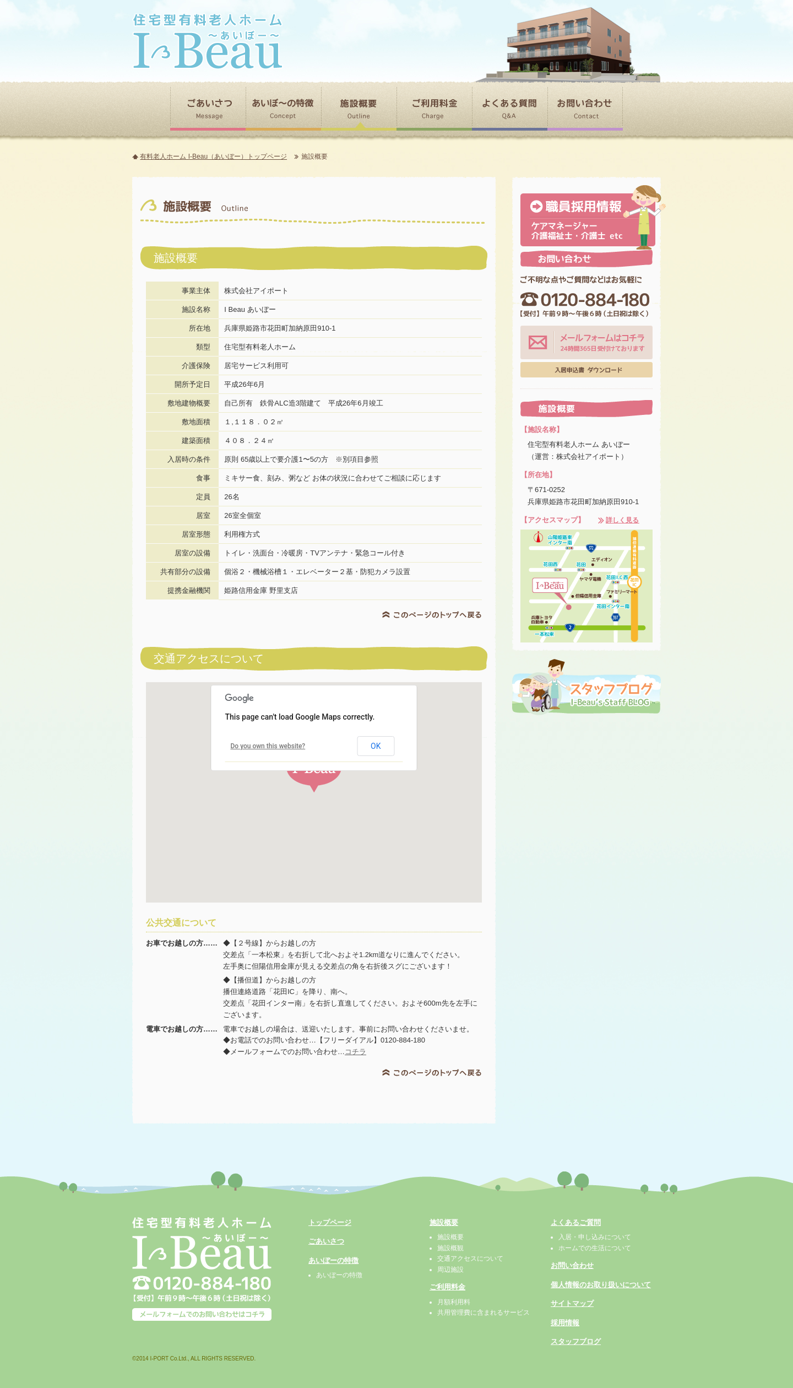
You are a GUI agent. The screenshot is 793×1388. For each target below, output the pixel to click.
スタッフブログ (576, 1341)
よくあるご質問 (576, 1222)
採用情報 (565, 1323)
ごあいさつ (326, 1241)
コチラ (355, 1051)
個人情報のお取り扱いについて (601, 1285)
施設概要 (444, 1222)
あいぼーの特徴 (333, 1260)
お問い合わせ (572, 1265)
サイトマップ (572, 1303)
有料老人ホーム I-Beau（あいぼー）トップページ (213, 156)
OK (376, 746)
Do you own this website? (268, 746)
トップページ (329, 1222)
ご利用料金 (447, 1287)
